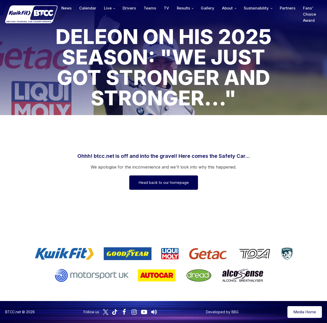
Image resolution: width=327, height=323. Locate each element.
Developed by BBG (222, 312)
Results (183, 8)
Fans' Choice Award (309, 14)
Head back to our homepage (163, 182)
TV (166, 8)
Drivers (129, 8)
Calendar (87, 8)
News (66, 8)
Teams (150, 8)
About (227, 8)
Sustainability (256, 8)
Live (108, 8)
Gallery (207, 8)
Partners (287, 8)
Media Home (304, 311)
